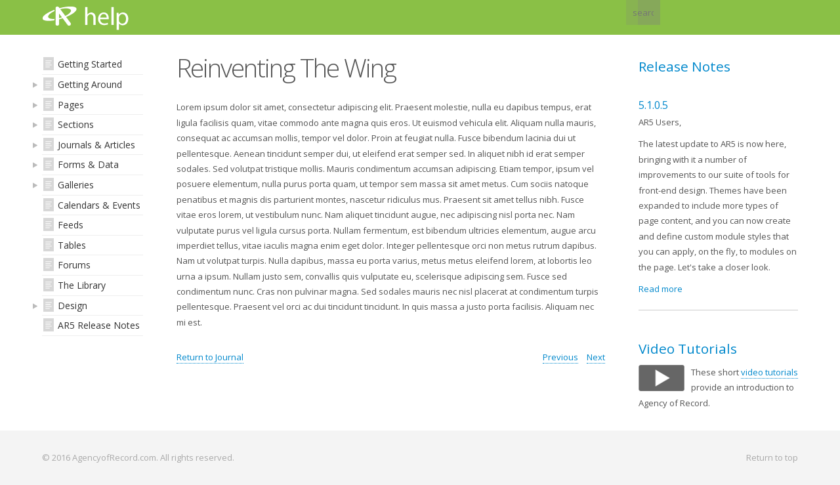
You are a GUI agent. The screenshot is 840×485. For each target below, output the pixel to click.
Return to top (772, 457)
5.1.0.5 (653, 105)
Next (596, 357)
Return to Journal (210, 357)
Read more (660, 289)
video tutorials (769, 372)
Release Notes (684, 66)
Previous (560, 357)
